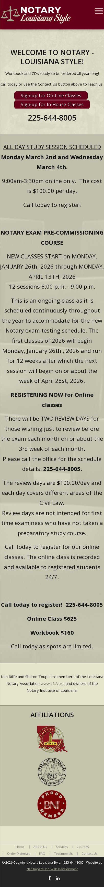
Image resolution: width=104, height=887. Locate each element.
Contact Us (89, 853)
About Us (40, 846)
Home (20, 846)
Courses (83, 846)
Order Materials (18, 853)
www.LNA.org (53, 683)
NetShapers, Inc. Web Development (52, 869)
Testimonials (63, 853)
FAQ (42, 853)
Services (62, 846)
